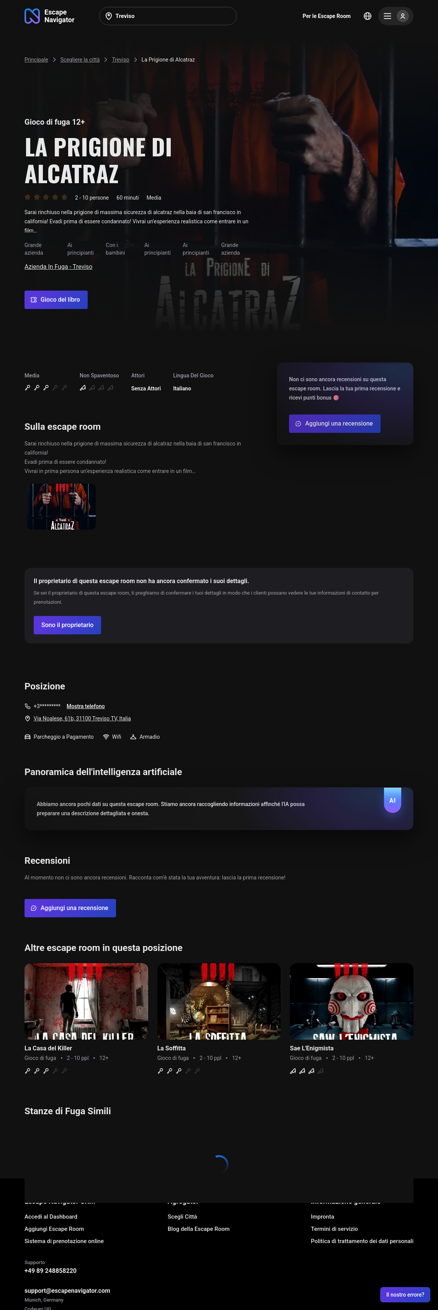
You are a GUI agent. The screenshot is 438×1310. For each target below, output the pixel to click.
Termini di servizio (334, 1228)
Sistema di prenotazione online (64, 1241)
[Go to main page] (50, 16)
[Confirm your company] (67, 625)
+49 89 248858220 (51, 1270)
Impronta (322, 1216)
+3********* (47, 706)
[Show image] (61, 507)
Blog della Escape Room (199, 1228)
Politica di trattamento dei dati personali (362, 1241)
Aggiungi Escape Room (54, 1228)
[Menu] (395, 16)
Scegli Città (182, 1216)
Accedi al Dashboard (51, 1216)
